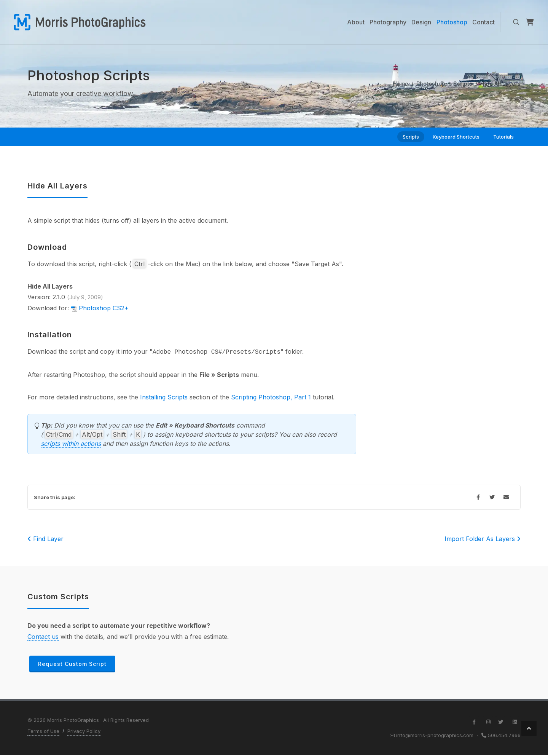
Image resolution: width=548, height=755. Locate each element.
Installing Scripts (164, 397)
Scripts (462, 83)
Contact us (43, 636)
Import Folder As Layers (482, 538)
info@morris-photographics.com (434, 735)
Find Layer (45, 538)
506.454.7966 (504, 735)
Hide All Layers (57, 185)
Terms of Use (43, 731)
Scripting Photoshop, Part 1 (271, 397)
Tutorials (503, 137)
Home (400, 83)
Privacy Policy (83, 731)
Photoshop (430, 83)
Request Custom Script (72, 664)
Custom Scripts (58, 596)
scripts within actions (71, 443)
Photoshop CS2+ (104, 308)
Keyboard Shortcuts (456, 137)
